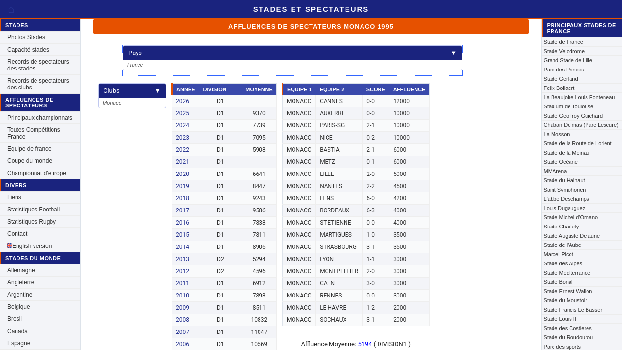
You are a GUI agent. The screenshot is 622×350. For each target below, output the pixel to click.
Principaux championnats (39, 117)
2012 (182, 271)
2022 (182, 149)
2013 (182, 259)
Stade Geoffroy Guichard (573, 116)
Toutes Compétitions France (33, 133)
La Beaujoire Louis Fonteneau (579, 97)
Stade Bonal (558, 282)
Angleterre (20, 282)
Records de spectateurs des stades (38, 65)
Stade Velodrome (564, 51)
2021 (182, 161)
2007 (182, 332)
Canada (17, 331)
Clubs (132, 90)
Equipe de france (29, 148)
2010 (182, 295)
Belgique (18, 306)
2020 (182, 174)
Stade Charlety (561, 226)
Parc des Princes (564, 69)
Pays (292, 52)
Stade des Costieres (568, 328)
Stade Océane (561, 162)
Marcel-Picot (558, 254)
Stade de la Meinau (567, 153)
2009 (182, 307)
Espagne (18, 343)
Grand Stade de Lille (568, 60)
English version (29, 246)
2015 (182, 234)
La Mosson (557, 134)
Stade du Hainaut (564, 180)
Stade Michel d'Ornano (571, 217)
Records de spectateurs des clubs (38, 84)
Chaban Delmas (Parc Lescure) (581, 125)
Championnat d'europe (36, 173)
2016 (182, 222)
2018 (182, 198)
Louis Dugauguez (565, 208)
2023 (182, 137)
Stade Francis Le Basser (573, 310)
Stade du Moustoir (565, 300)
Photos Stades (26, 37)
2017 (182, 210)
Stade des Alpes (563, 263)
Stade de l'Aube (562, 245)
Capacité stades (28, 49)
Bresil (14, 318)
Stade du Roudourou (568, 337)
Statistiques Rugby (31, 221)
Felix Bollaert (559, 88)
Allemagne (21, 270)
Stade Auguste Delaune (572, 236)
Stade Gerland (561, 79)
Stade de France (563, 42)
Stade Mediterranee (567, 273)
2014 (182, 247)
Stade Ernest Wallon (568, 291)
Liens (14, 197)
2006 (182, 344)
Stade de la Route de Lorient (578, 143)
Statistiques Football (33, 209)
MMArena (555, 171)
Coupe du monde (29, 161)
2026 (182, 101)
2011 (182, 283)
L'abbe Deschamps (566, 199)
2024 (182, 125)
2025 (182, 113)
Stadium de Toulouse (569, 106)
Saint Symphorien (565, 189)
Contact (17, 233)
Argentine (19, 294)
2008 (182, 319)
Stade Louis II (560, 319)
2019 (182, 186)
